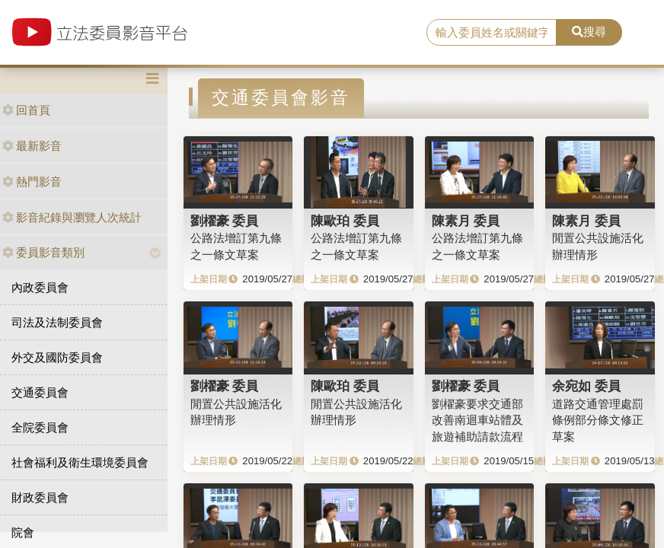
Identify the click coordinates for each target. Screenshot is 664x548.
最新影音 (32, 145)
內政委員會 (40, 287)
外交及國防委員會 (57, 357)
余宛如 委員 (586, 386)
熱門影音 (32, 181)
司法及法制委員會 (57, 322)
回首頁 (26, 110)
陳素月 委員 (466, 221)
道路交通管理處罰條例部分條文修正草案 (597, 420)
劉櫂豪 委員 (224, 221)
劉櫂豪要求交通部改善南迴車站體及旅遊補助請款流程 (477, 420)
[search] (491, 32)
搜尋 (589, 31)
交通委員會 (40, 392)
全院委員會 (40, 427)
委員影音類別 (43, 252)
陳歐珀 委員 (345, 221)
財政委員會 (40, 497)
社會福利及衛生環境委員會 (79, 462)
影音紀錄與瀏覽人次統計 (72, 217)
